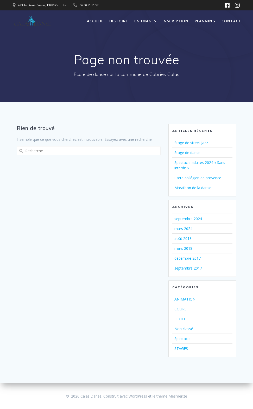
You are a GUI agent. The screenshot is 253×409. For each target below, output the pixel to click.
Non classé (183, 328)
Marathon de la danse (192, 187)
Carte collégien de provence (197, 177)
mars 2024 (183, 228)
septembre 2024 (188, 218)
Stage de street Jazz (191, 142)
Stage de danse (187, 152)
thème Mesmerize (171, 396)
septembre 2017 (188, 268)
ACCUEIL (95, 20)
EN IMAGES (145, 20)
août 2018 (183, 238)
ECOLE (180, 318)
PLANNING (205, 20)
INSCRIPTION (175, 20)
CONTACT (231, 20)
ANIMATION (184, 299)
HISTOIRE (118, 20)
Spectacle (182, 338)
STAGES (181, 348)
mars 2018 (183, 248)
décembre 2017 (187, 258)
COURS (180, 308)
